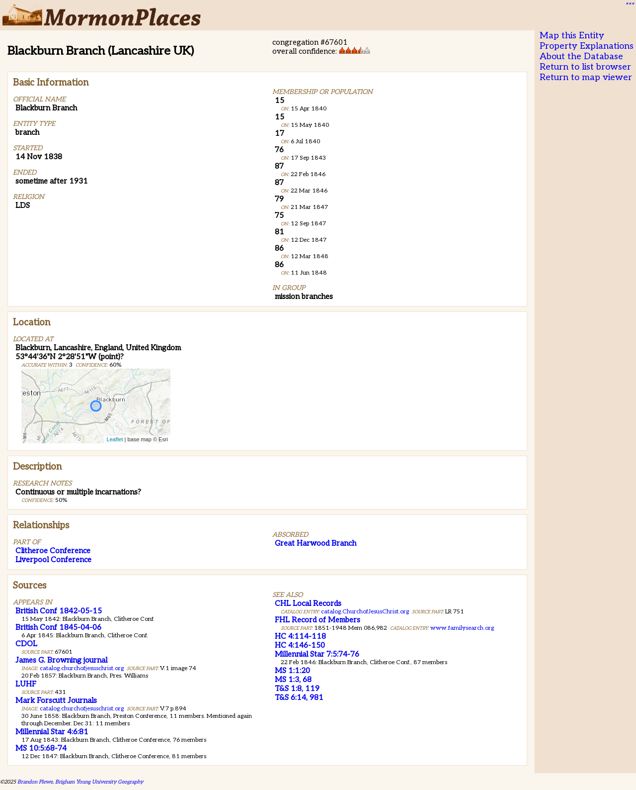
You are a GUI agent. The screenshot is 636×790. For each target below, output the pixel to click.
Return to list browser (585, 67)
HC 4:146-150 (300, 645)
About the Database (581, 56)
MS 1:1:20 (292, 670)
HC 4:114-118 (300, 636)
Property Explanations (587, 46)
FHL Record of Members (317, 619)
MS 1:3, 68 (293, 679)
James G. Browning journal (61, 660)
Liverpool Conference (53, 559)
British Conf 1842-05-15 (58, 610)
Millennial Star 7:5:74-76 (317, 654)
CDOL (26, 643)
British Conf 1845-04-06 (58, 627)
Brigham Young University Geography (99, 782)
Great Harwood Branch (315, 543)
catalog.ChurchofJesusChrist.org (365, 611)
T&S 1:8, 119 (297, 688)
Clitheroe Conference (52, 550)
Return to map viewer (586, 77)
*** (629, 5)
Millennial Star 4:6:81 (51, 731)
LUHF (25, 684)
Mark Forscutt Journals (56, 700)
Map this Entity (572, 35)
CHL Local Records (308, 603)
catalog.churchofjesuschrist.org (82, 668)
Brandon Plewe (35, 782)
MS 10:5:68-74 (41, 748)
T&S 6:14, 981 (299, 697)
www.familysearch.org (462, 628)
